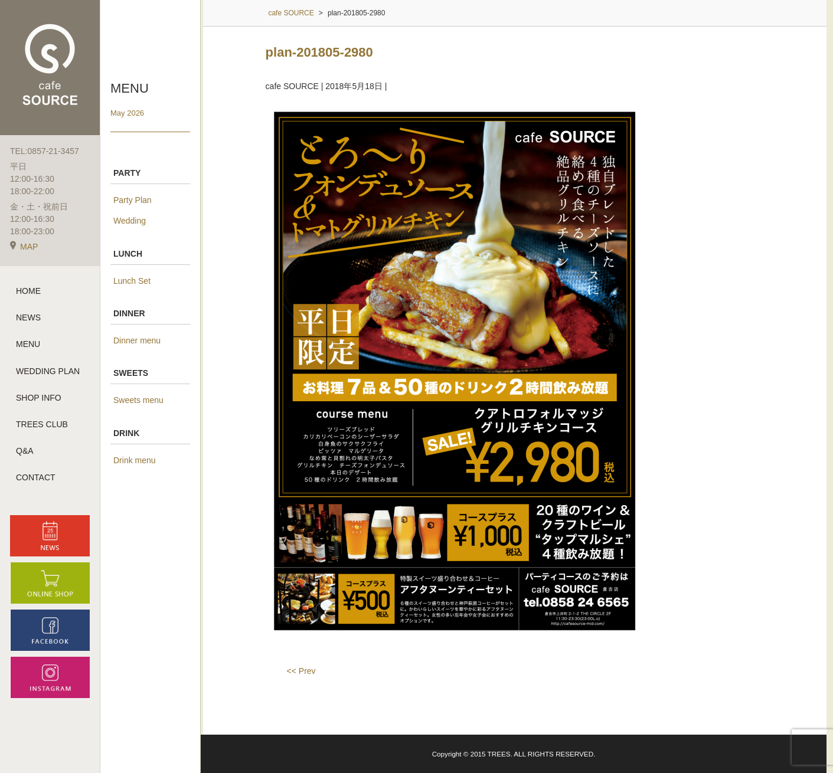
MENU (28, 344)
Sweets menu (138, 400)
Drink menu (134, 460)
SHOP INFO (38, 397)
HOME (28, 291)
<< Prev (301, 671)
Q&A (25, 451)
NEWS (28, 317)
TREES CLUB (42, 424)
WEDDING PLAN (48, 371)
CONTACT (35, 477)
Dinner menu (137, 340)
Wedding (129, 220)
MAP (24, 246)
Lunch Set (132, 281)
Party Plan (132, 200)
